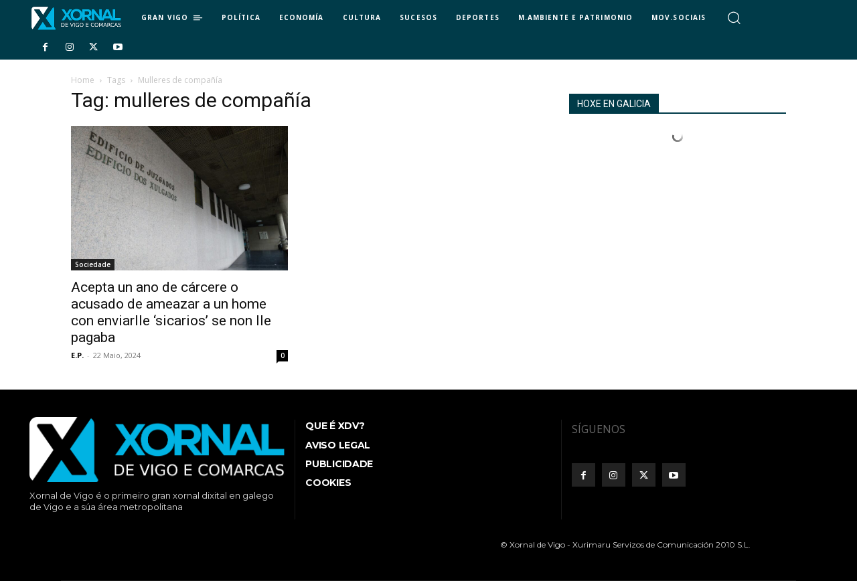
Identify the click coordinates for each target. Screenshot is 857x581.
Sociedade (92, 264)
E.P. (77, 355)
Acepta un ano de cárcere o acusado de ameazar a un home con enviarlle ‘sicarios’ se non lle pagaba (171, 312)
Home (82, 80)
